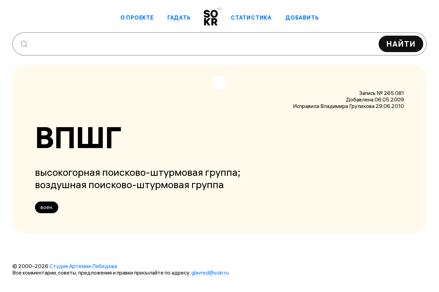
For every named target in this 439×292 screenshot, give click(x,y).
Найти (401, 43)
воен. (46, 207)
